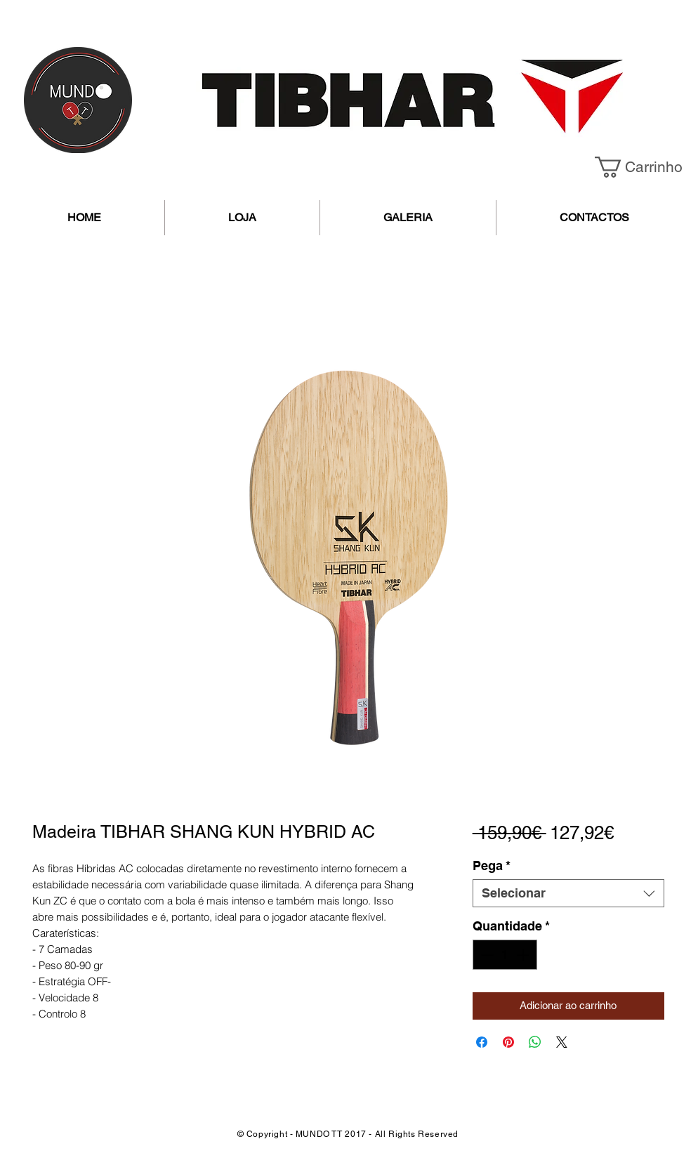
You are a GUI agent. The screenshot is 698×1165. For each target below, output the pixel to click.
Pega (492, 865)
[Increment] (524, 954)
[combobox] (568, 893)
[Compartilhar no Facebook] (481, 1042)
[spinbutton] (504, 954)
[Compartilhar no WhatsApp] (535, 1042)
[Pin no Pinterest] (508, 1042)
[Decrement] (485, 954)
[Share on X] (561, 1042)
